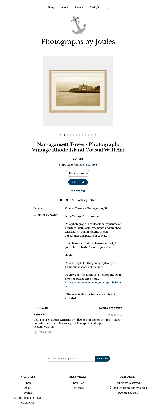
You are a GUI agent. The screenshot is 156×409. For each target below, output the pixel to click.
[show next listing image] (95, 135)
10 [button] (91, 135)
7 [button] (82, 135)
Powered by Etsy (128, 392)
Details (39, 208)
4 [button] (73, 135)
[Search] (107, 7)
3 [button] (70, 135)
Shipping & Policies (45, 214)
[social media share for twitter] (67, 200)
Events (79, 7)
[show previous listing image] (60, 135)
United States (82, 164)
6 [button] (79, 135)
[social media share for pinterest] (73, 200)
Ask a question (87, 200)
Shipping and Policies (27, 397)
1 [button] (64, 135)
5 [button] (76, 135)
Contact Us (27, 402)
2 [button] (67, 135)
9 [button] (88, 135)
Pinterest (78, 387)
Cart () (94, 7)
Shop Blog (78, 382)
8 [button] (85, 135)
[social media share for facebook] (61, 200)
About (64, 7)
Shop (51, 7)
